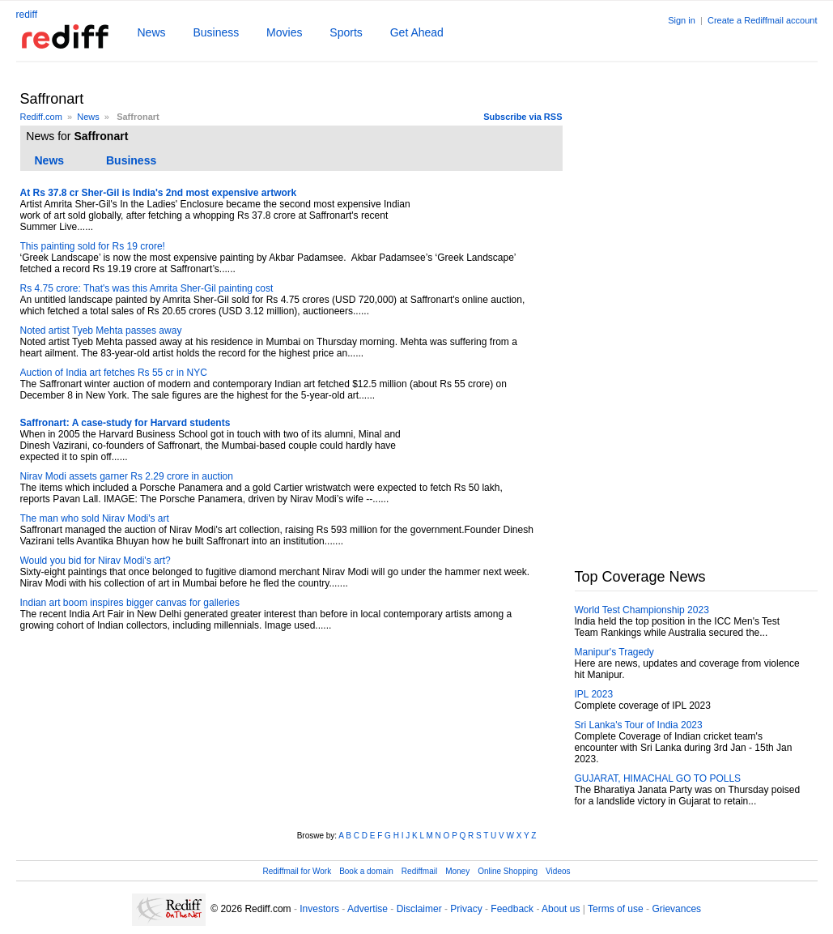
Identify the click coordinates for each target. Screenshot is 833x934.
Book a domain (366, 871)
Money (457, 871)
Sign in (681, 20)
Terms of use (616, 909)
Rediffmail (419, 871)
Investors (319, 909)
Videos (558, 871)
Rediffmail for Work (296, 871)
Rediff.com (41, 117)
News (152, 32)
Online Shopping (508, 871)
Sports (345, 32)
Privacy (466, 909)
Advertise (367, 909)
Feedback (512, 909)
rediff (26, 14)
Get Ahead (417, 32)
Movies (284, 32)
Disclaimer (419, 909)
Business (216, 32)
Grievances (676, 909)
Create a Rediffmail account (763, 20)
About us (561, 909)
